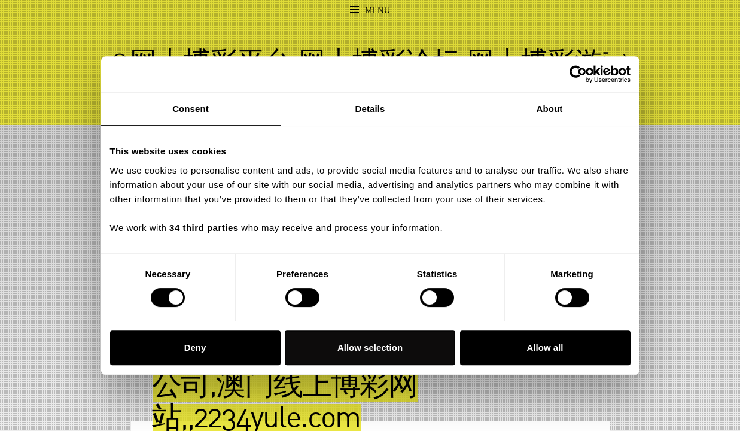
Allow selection (370, 347)
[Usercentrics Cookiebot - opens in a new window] (578, 74)
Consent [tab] (190, 109)
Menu (377, 10)
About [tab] (550, 109)
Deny (195, 347)
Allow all (545, 347)
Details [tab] (370, 109)
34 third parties (204, 228)
